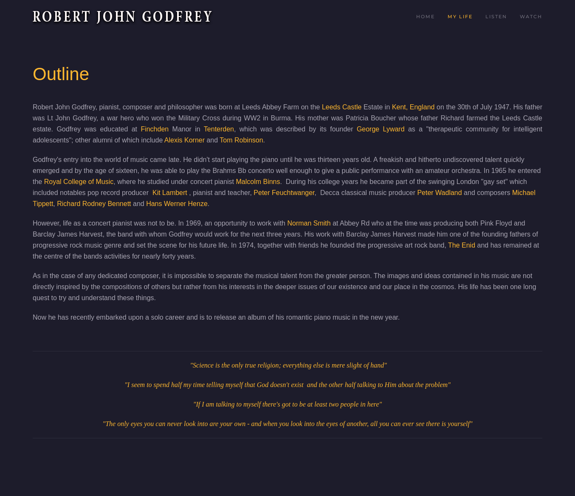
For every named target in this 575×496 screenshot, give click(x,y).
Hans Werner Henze (177, 203)
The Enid (461, 245)
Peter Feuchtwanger (284, 192)
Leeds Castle (342, 107)
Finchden (155, 129)
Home (425, 17)
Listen (496, 17)
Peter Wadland (439, 192)
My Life (460, 17)
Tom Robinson (241, 140)
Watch (531, 17)
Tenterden (219, 129)
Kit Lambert (170, 192)
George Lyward (381, 129)
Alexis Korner (184, 140)
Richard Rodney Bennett (94, 203)
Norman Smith (308, 223)
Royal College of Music (79, 181)
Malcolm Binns (258, 181)
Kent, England (413, 107)
